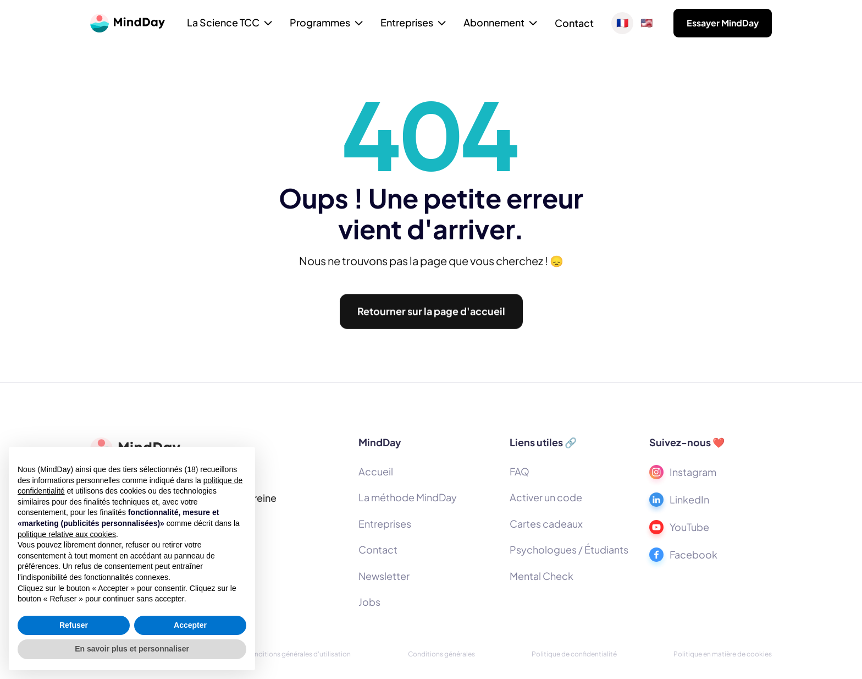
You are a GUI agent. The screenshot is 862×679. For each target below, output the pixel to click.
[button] (229, 24)
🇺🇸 (646, 23)
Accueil (375, 471)
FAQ (519, 471)
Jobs (369, 601)
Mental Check (541, 576)
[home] (127, 23)
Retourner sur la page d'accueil (431, 316)
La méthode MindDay (407, 497)
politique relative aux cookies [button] (67, 534)
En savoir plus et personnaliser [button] (132, 648)
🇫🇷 (622, 23)
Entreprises (384, 523)
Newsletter (384, 576)
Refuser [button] (73, 625)
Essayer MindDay (723, 23)
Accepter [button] (190, 625)
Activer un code (546, 497)
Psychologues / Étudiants (569, 549)
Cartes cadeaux (546, 523)
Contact (574, 23)
